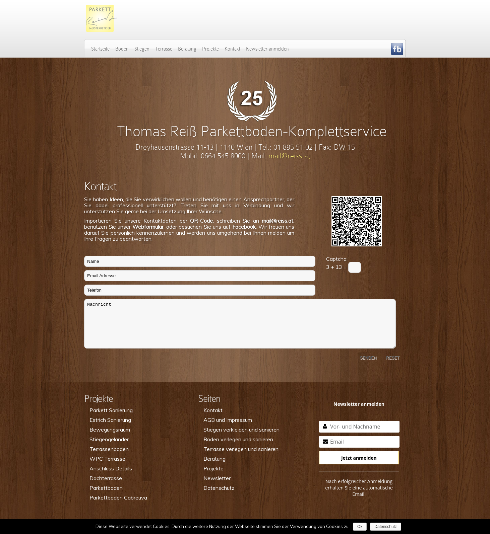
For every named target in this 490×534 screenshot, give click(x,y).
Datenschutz (219, 487)
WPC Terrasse (107, 458)
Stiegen (141, 49)
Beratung (187, 49)
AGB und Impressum (227, 419)
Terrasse (163, 49)
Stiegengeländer (109, 439)
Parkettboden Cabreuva (118, 497)
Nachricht (240, 324)
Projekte (210, 49)
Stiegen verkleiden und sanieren (241, 429)
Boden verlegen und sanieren (238, 439)
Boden (122, 49)
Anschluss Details (110, 468)
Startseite (100, 49)
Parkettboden (106, 487)
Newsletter (217, 478)
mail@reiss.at (289, 156)
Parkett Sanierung (111, 410)
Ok (359, 526)
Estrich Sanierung (110, 419)
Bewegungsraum (109, 429)
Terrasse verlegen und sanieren (241, 449)
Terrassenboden (109, 449)
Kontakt (232, 49)
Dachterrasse (105, 478)
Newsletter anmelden (267, 49)
